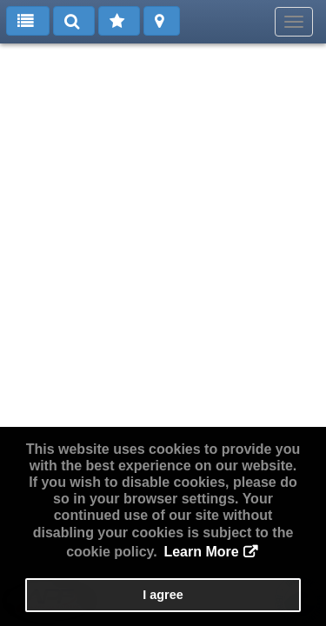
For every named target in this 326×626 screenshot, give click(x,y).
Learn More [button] (200, 551)
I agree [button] (163, 595)
